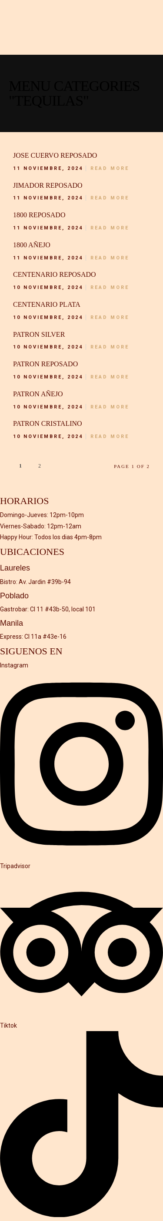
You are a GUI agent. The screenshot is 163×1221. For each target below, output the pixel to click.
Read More (109, 168)
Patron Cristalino (47, 423)
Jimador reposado (48, 185)
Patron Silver (39, 334)
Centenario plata (46, 304)
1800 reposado (39, 215)
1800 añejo (31, 245)
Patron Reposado (45, 364)
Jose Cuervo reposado (55, 155)
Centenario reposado (54, 274)
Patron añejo (38, 394)
